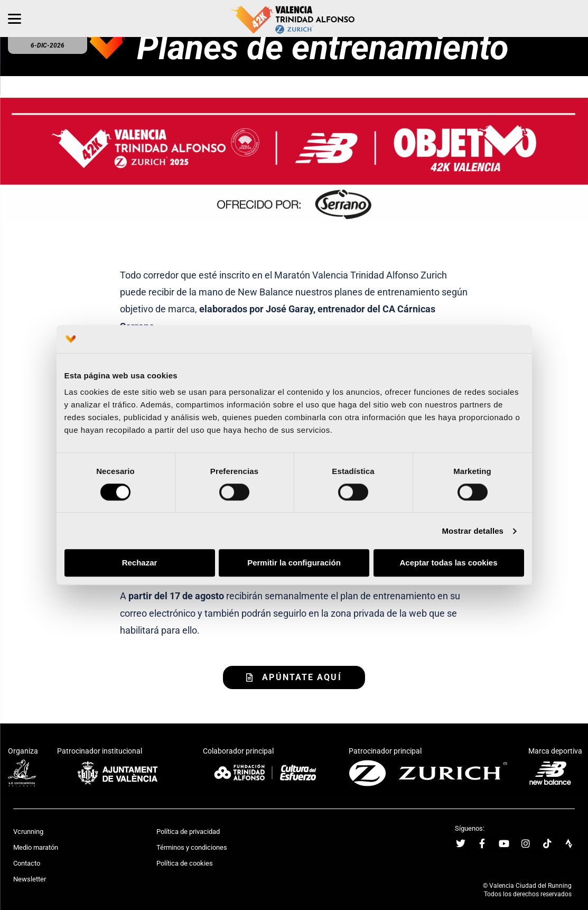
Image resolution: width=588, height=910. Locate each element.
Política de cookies (184, 863)
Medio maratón (35, 847)
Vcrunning (28, 831)
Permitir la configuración (294, 563)
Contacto (26, 863)
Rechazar (139, 563)
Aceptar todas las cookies (448, 563)
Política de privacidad (188, 831)
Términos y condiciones (191, 847)
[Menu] (14, 18)
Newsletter (29, 879)
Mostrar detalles (472, 530)
